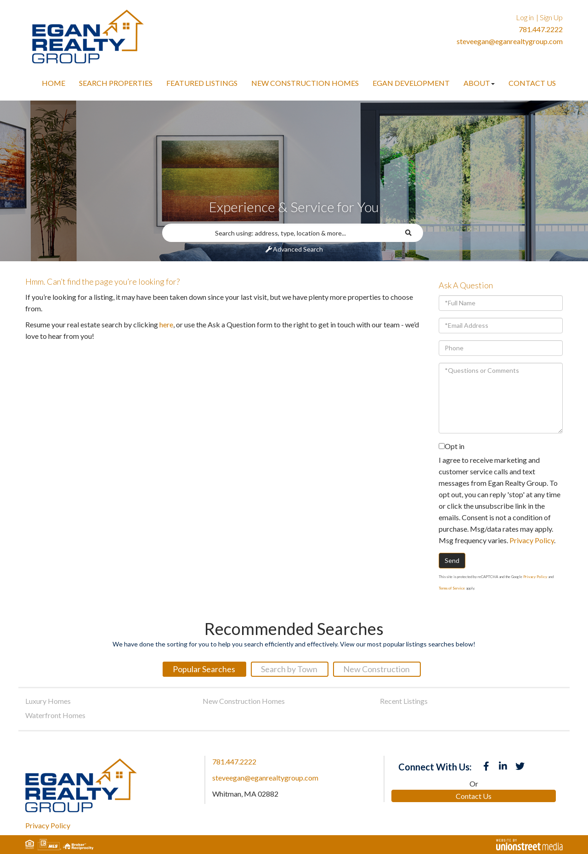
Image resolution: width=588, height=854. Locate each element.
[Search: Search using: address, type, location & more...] (281, 233)
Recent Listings (404, 701)
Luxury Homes (48, 701)
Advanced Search (298, 249)
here (166, 324)
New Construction (376, 669)
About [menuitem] (479, 83)
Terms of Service (452, 588)
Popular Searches (204, 669)
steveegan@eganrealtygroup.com (510, 41)
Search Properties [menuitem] (116, 83)
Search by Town (289, 669)
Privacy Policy (531, 540)
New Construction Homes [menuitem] (305, 83)
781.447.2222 (541, 29)
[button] (411, 233)
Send (452, 560)
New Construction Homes (244, 701)
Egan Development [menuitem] (411, 83)
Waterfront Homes (55, 715)
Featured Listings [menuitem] (201, 83)
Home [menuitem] (53, 83)
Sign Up (551, 17)
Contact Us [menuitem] (532, 83)
